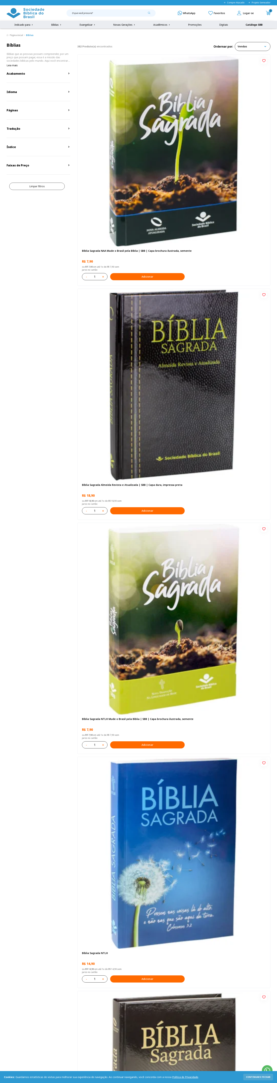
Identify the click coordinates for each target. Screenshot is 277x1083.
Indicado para (24, 24)
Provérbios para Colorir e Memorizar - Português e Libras (105, 536)
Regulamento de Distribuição (61, 1005)
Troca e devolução (54, 1012)
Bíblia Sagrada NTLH (94, 224)
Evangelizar (87, 24)
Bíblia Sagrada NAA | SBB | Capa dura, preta (170, 226)
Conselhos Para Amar (225, 845)
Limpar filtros (37, 186)
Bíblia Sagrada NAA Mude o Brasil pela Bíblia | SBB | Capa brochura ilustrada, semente (105, 122)
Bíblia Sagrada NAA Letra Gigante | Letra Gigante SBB (238, 433)
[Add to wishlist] (134, 60)
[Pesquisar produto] (150, 14)
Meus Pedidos (107, 1005)
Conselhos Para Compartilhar (164, 845)
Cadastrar (215, 970)
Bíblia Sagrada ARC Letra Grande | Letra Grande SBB (172, 433)
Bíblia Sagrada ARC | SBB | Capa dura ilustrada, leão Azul (169, 743)
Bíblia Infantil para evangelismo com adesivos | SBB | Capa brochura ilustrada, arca (238, 536)
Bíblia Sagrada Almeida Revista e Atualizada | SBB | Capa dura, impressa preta (171, 122)
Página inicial (16, 35)
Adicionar (123, 147)
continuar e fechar (258, 1077)
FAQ (9, 1005)
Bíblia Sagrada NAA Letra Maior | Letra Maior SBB (171, 640)
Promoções (195, 24)
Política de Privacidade (185, 1077)
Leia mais (12, 65)
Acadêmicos (162, 24)
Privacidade (50, 999)
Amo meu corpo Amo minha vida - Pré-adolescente (170, 329)
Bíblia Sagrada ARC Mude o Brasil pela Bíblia (105, 329)
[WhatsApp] (186, 13)
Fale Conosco (148, 999)
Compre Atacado (234, 2)
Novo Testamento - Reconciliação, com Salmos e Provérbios (236, 329)
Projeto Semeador (259, 2)
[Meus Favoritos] (216, 13)
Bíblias (56, 24)
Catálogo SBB (254, 24)
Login (102, 999)
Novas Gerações (124, 24)
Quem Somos (15, 999)
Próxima (197, 896)
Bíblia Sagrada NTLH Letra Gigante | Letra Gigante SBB (108, 847)
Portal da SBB (15, 1012)
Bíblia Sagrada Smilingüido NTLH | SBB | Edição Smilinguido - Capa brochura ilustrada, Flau (237, 743)
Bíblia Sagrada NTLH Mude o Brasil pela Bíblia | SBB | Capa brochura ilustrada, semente (236, 122)
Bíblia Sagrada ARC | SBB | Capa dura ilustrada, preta (235, 226)
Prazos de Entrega (54, 1019)
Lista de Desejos (109, 1012)
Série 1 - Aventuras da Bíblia (99, 638)
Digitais (223, 24)
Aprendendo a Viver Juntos (163, 535)
